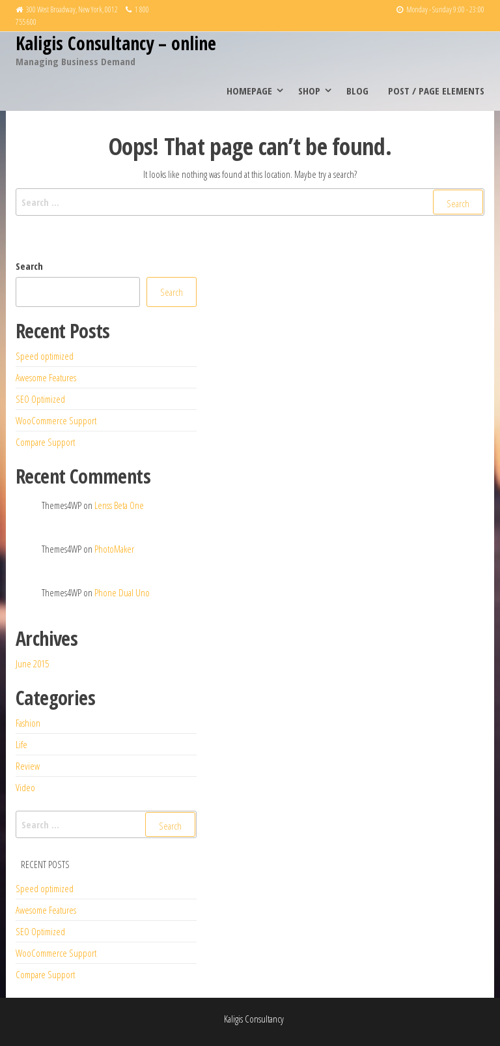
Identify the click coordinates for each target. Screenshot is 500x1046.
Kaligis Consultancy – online (116, 43)
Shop (309, 90)
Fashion (28, 722)
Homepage (249, 90)
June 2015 (32, 663)
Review (28, 765)
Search (29, 265)
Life (21, 744)
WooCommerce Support (56, 420)
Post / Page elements (436, 90)
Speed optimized (45, 355)
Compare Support (45, 441)
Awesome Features (46, 377)
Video (25, 787)
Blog (357, 90)
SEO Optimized (40, 398)
